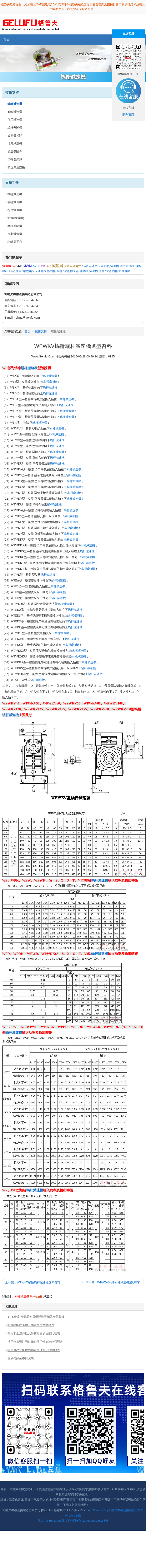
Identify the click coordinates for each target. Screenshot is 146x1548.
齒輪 (115, 271)
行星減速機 (14, 119)
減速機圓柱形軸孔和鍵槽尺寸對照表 (30, 1325)
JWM (28, 266)
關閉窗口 (128, 114)
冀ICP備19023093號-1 (52, 1520)
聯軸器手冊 (14, 241)
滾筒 (66, 266)
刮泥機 (41, 266)
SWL (34, 266)
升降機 (84, 271)
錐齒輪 (51, 271)
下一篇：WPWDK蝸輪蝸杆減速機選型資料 (113, 1282)
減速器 (57, 266)
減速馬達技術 (16, 167)
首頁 (6, 39)
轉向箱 (74, 271)
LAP (14, 266)
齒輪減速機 (14, 111)
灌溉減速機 (127, 266)
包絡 (138, 266)
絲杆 (5, 271)
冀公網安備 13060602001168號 (87, 1520)
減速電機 (76, 266)
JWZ (20, 266)
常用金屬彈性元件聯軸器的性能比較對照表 (35, 1341)
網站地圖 (75, 1515)
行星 (85, 266)
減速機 (6, 266)
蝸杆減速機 (29, 368)
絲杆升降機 (14, 127)
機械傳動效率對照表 (20, 1358)
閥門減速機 (111, 266)
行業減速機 (14, 143)
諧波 (12, 271)
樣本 (18, 271)
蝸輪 (66, 271)
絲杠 (102, 271)
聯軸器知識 (14, 159)
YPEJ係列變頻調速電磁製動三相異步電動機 (35, 1316)
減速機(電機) (15, 218)
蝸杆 (59, 271)
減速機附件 (14, 151)
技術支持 (41, 331)
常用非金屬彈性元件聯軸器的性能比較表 (33, 1333)
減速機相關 (14, 135)
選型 (48, 266)
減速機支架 (96, 266)
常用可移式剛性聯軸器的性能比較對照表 (33, 1350)
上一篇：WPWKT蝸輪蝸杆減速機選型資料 (32, 1282)
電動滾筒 (28, 271)
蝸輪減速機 (14, 194)
